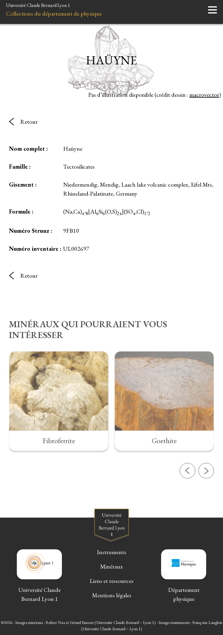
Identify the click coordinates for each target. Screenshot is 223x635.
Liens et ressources (111, 581)
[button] (187, 491)
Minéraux (111, 566)
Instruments (111, 552)
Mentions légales (111, 595)
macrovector (204, 95)
